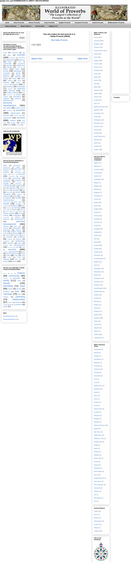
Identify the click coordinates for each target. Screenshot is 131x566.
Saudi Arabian (98, 288)
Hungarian (97, 229)
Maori (95, 265)
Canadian (97, 196)
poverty (5, 228)
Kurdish (96, 100)
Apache (96, 352)
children (21, 273)
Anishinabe (97, 349)
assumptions (18, 170)
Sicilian (96, 305)
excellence (19, 67)
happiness (18, 76)
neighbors (6, 98)
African (96, 37)
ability (5, 165)
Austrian (96, 176)
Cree (95, 379)
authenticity (22, 58)
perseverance (8, 100)
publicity (10, 239)
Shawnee (97, 468)
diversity (7, 190)
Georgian (97, 219)
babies (5, 273)
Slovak (96, 308)
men (23, 93)
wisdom (13, 121)
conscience (21, 63)
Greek (5, 52)
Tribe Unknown (98, 484)
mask (13, 211)
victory (9, 257)
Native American (10, 26)
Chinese (96, 47)
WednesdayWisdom (9, 319)
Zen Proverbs (39, 26)
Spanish (96, 140)
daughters (5, 278)
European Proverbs (81, 22)
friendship (17, 71)
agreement (17, 165)
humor (18, 82)
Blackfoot (97, 362)
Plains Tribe (97, 458)
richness (5, 245)
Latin (95, 103)
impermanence (8, 200)
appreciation (18, 169)
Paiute (96, 448)
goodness (6, 75)
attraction (6, 172)
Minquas (96, 418)
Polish (96, 116)
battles (13, 174)
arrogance (12, 58)
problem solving (20, 108)
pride (4, 231)
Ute (95, 494)
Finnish (96, 212)
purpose (18, 239)
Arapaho (96, 356)
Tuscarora (97, 488)
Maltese (96, 262)
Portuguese (97, 120)
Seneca (96, 465)
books (10, 62)
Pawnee (96, 451)
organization (6, 217)
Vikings (96, 527)
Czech (96, 199)
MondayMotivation (9, 316)
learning (12, 91)
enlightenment (20, 65)
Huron (96, 399)
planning (6, 226)
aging (9, 55)
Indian (96, 77)
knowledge (21, 87)
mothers (5, 97)
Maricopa (97, 415)
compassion (7, 180)
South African (98, 136)
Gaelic (96, 511)
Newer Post (36, 59)
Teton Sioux (97, 481)
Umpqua (96, 491)
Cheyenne (97, 369)
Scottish (96, 133)
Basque (96, 182)
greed (15, 196)
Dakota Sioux (98, 385)
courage (5, 183)
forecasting (9, 192)
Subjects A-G (53, 26)
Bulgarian (97, 192)
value (23, 255)
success (21, 117)
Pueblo (96, 461)
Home (7, 22)
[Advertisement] (121, 62)
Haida (96, 392)
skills (23, 247)
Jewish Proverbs (97, 22)
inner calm (17, 202)
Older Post (82, 59)
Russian (96, 126)
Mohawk (96, 422)
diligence (22, 188)
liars (10, 209)
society (5, 304)
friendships (6, 73)
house (19, 289)
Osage (96, 445)
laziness (8, 208)
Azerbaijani (97, 179)
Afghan (96, 163)
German (96, 67)
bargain (5, 174)
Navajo (96, 428)
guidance (22, 196)
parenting (20, 296)
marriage (7, 294)
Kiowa (96, 405)
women (13, 123)
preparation (6, 230)
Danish (96, 54)
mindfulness (10, 94)
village (11, 304)
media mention (12, 93)
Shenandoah (98, 471)
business (21, 174)
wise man (18, 259)
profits (23, 233)
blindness (22, 60)
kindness (9, 87)
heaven (10, 80)
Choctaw (96, 372)
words (22, 123)
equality (9, 67)
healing (5, 78)
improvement (7, 202)
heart (23, 78)
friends (5, 71)
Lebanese (97, 252)
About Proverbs (19, 22)
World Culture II (26, 26)
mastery (20, 211)
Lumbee (96, 412)
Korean (96, 97)
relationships (15, 113)
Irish (95, 83)
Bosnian (96, 189)
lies (15, 209)
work (9, 125)
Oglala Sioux (98, 435)
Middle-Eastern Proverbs (116, 22)
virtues (19, 257)
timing (23, 253)
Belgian (96, 186)
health (14, 78)
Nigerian (96, 110)
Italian (96, 87)
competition (18, 180)
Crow (95, 382)
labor (23, 206)
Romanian (15, 52)
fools (17, 69)
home (19, 80)
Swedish (96, 318)
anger (18, 167)
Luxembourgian (99, 258)
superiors (5, 252)
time (23, 252)
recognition (6, 241)
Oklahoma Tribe (99, 438)
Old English (97, 521)
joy (24, 84)
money (18, 95)
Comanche (97, 376)
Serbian (96, 298)
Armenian (97, 173)
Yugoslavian (98, 337)
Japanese (97, 90)
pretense (18, 230)
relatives (10, 302)
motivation (17, 97)
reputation (6, 115)
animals (21, 55)
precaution (7, 108)
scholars (16, 115)
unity (16, 255)
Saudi (96, 130)
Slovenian (97, 311)
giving (18, 73)
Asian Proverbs (49, 22)
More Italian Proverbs (59, 40)
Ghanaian (97, 70)
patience (17, 217)
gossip (18, 75)
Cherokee (97, 366)
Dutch (96, 57)
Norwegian (97, 113)
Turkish (96, 146)
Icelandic (96, 232)
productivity (14, 233)
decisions (22, 187)
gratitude (19, 194)
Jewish (96, 93)
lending (5, 209)
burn (20, 62)
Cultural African (98, 50)
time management (12, 253)
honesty (6, 82)
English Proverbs (64, 22)
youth (5, 306)
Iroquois (96, 402)
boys (12, 273)
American (97, 41)
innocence (6, 84)
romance (18, 302)
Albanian (96, 166)
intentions (6, 206)
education (9, 65)
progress (7, 235)
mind (20, 213)
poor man (17, 226)
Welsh (96, 331)
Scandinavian (98, 291)
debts (4, 187)
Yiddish (96, 149)
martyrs (7, 211)
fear (24, 190)
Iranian (96, 80)
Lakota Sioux (98, 409)
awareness (10, 60)
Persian (96, 524)
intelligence (19, 204)
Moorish (96, 518)
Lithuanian (97, 255)
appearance (7, 169)
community (7, 64)
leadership (21, 89)
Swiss (96, 321)
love (23, 91)
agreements (6, 167)
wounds (18, 125)
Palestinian (97, 272)
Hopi (95, 395)
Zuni (95, 501)
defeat (7, 188)
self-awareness (19, 245)
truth (8, 255)
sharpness (10, 247)
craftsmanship (7, 185)
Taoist (96, 143)
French (96, 64)
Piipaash (96, 455)
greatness (6, 76)
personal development (9, 104)
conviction (19, 181)
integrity (15, 84)
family (5, 69)
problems (9, 110)
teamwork (14, 252)
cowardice (18, 183)
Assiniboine (97, 359)
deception (12, 187)
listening (22, 209)
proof (23, 235)
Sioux (95, 475)
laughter (10, 89)
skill (17, 247)
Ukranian (97, 328)
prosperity (9, 237)
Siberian (96, 301)
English (96, 60)
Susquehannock (99, 478)
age (24, 52)
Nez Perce (97, 432)
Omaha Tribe (98, 442)
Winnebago (97, 498)
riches (20, 243)
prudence (21, 237)
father (19, 281)
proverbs (20, 110)
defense (15, 188)
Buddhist (96, 44)
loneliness (6, 291)
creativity (19, 185)
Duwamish (97, 389)
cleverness (12, 176)
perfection (18, 98)
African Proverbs (34, 22)
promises (16, 235)
